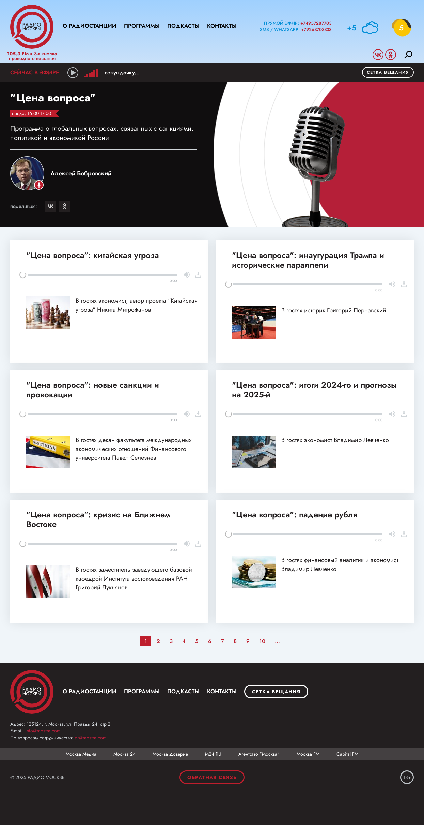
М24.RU (213, 754)
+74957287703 (315, 23)
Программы (142, 26)
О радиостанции (89, 26)
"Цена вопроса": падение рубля (294, 515)
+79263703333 (316, 29)
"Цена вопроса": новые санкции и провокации (92, 389)
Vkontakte (378, 54)
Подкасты (183, 26)
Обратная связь (212, 777)
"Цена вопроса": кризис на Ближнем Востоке (98, 519)
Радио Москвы (31, 27)
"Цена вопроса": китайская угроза (92, 255)
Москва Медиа (81, 754)
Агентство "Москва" (259, 754)
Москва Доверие (170, 754)
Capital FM (347, 754)
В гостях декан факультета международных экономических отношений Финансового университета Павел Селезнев (134, 449)
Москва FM (308, 754)
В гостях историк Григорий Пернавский (333, 310)
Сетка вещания (388, 72)
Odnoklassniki (390, 54)
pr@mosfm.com (91, 737)
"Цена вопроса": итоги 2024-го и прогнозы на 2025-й (314, 389)
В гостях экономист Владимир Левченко (335, 440)
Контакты (222, 26)
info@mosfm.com (43, 730)
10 (262, 641)
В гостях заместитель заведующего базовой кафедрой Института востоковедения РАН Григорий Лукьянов (134, 578)
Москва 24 (124, 754)
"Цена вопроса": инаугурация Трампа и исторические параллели (308, 260)
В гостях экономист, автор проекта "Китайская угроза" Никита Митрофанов (137, 305)
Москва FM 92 (31, 692)
